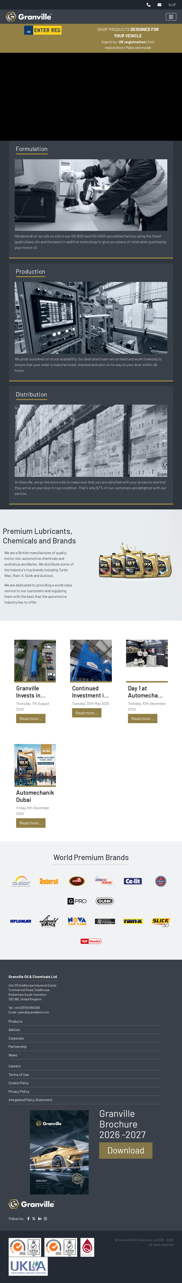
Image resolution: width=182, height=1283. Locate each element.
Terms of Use (19, 1074)
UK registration (132, 41)
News (13, 1055)
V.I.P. (172, 4)
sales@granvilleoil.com (33, 1012)
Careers (15, 1066)
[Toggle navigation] (171, 16)
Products (16, 1021)
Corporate (16, 1038)
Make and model (138, 47)
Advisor (14, 1029)
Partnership (18, 1046)
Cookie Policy (19, 1083)
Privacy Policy (19, 1091)
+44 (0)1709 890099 (27, 1008)
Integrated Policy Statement (30, 1100)
